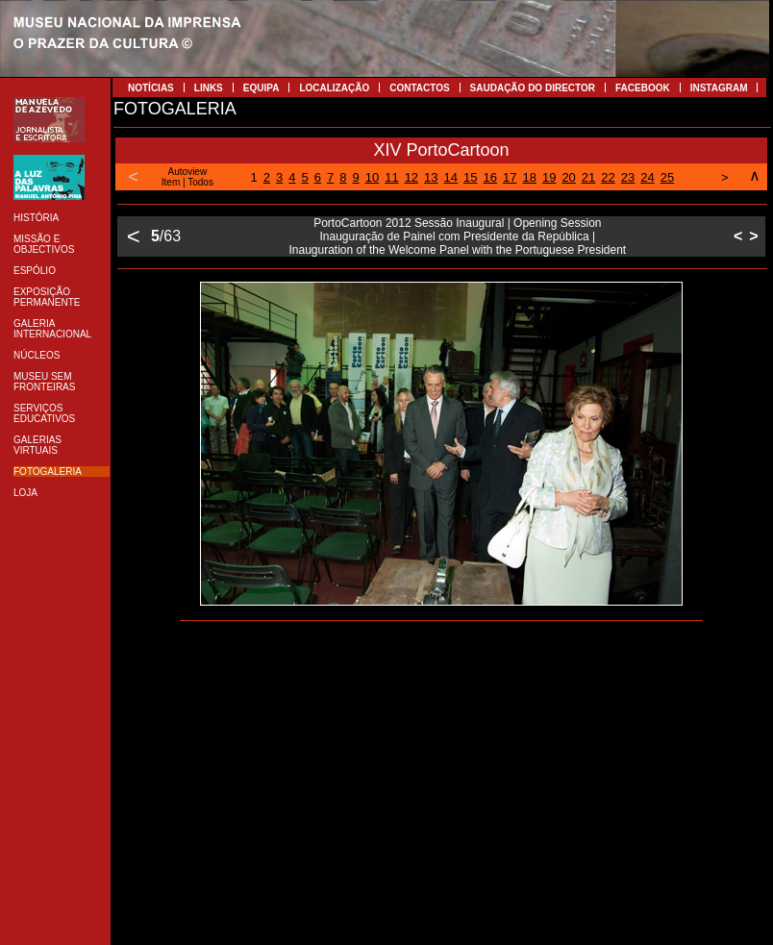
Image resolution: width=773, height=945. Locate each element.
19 (549, 177)
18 (529, 177)
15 (470, 177)
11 (391, 177)
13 (430, 177)
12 (411, 177)
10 (372, 177)
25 (667, 177)
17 (509, 177)
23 (628, 177)
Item (171, 182)
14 (451, 177)
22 (607, 177)
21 (588, 177)
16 (490, 177)
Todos (200, 182)
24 (647, 177)
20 (568, 177)
